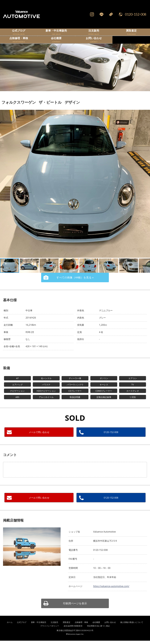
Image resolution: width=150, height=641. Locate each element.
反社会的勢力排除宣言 (73, 632)
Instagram (92, 14)
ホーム (10, 628)
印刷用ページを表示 (75, 609)
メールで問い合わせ (39, 438)
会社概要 (96, 628)
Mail (111, 14)
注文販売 (54, 628)
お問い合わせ (110, 628)
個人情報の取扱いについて (131, 628)
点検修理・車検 (81, 628)
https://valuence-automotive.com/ (111, 592)
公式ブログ (21, 628)
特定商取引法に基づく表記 (98, 632)
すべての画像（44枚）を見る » (74, 283)
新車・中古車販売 (38, 628)
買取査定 (66, 628)
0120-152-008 (135, 14)
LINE (101, 14)
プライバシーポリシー (49, 632)
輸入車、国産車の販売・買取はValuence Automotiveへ (25, 14)
